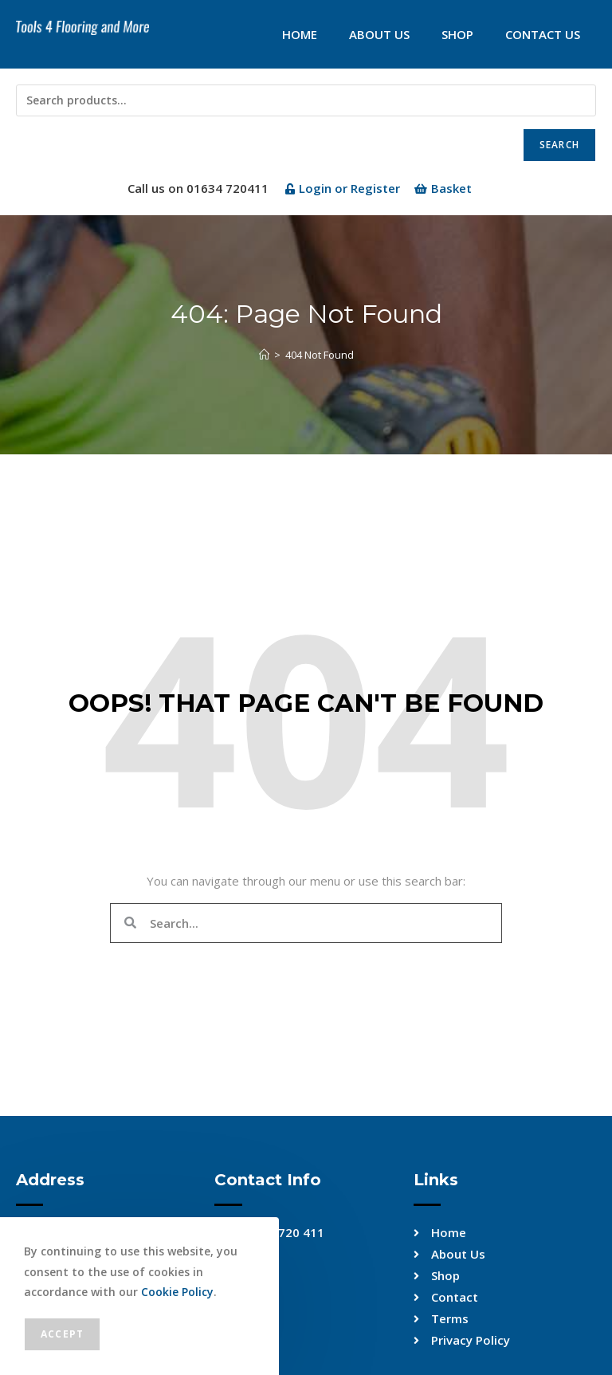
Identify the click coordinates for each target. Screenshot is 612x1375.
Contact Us (542, 34)
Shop (457, 34)
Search (559, 144)
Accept (62, 1334)
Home (299, 34)
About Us (379, 34)
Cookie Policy (177, 1291)
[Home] (264, 355)
